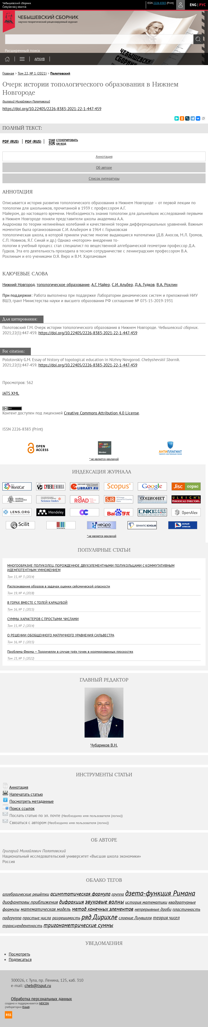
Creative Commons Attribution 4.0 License (101, 413)
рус (202, 4)
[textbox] (104, 39)
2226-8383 (159, 3)
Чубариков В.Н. (104, 745)
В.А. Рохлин (166, 284)
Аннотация (104, 156)
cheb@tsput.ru (38, 985)
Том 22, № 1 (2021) (32, 73)
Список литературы (104, 178)
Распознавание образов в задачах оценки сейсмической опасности (58, 586)
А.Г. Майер (100, 284)
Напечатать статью (26, 794)
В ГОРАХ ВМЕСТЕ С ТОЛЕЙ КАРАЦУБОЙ (37, 602)
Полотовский (60, 73)
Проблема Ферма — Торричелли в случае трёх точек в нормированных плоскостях (70, 651)
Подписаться (20, 959)
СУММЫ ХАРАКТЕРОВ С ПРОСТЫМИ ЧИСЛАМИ (43, 619)
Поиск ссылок (22, 808)
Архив (40, 59)
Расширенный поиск (22, 50)
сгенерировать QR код (60, 141)
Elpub (25, 1007)
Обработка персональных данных (41, 998)
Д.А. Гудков (145, 284)
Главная (8, 73)
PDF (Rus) (10, 141)
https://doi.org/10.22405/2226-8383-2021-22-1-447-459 (87, 333)
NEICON (44, 1003)
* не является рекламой (104, 459)
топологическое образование (63, 284)
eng (193, 4)
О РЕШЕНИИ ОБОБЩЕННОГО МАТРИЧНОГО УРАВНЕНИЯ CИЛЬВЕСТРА (60, 635)
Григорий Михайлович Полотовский (26, 101)
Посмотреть (19, 954)
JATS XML (10, 393)
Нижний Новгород (18, 284)
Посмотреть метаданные (31, 801)
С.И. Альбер (122, 284)
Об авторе (104, 167)
